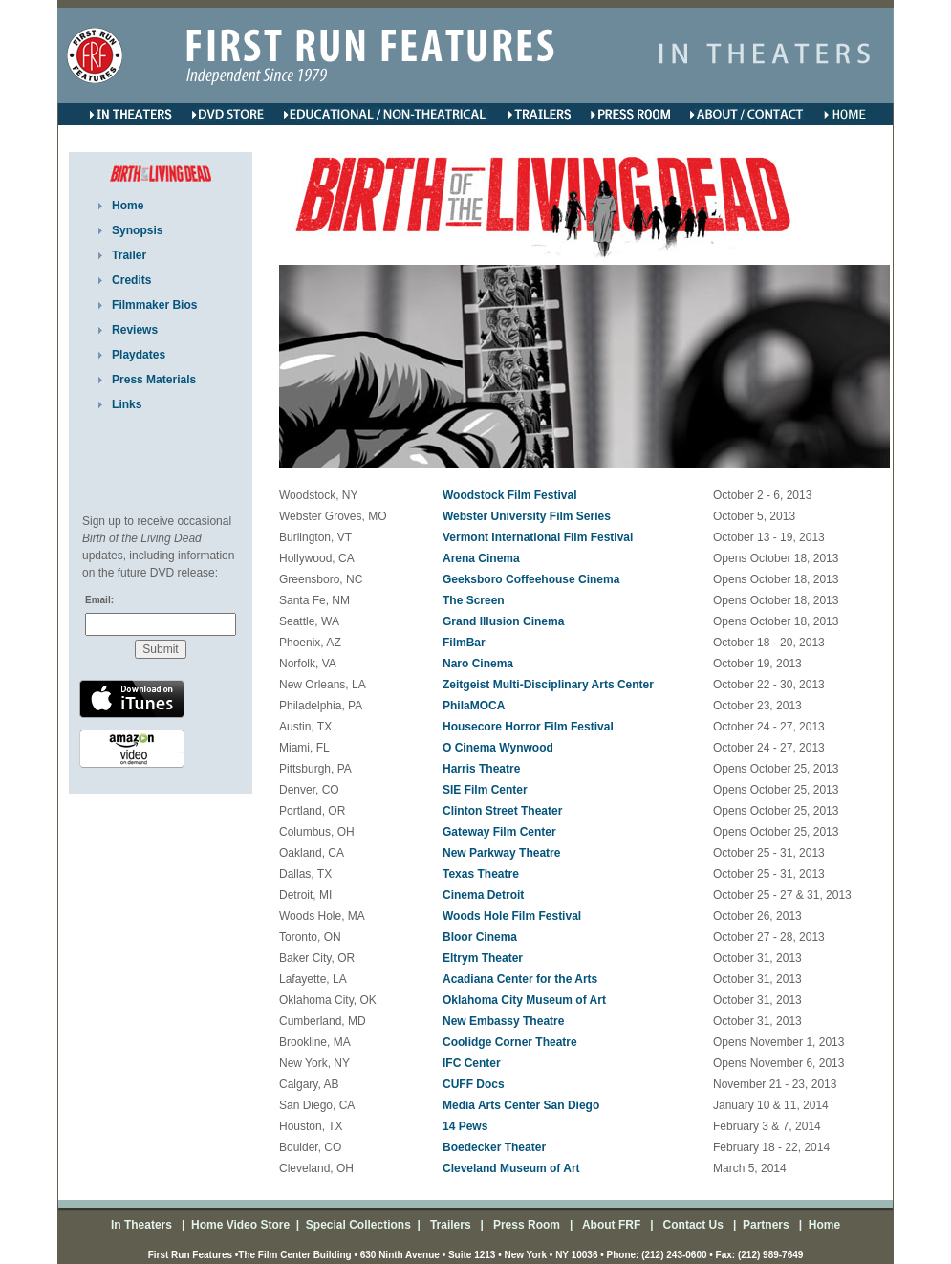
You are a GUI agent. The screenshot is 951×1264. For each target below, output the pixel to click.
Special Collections (356, 1224)
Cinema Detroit (483, 895)
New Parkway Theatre (501, 853)
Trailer (129, 255)
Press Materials (154, 379)
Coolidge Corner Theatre (510, 1042)
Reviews (135, 330)
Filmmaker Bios (154, 305)
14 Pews (465, 1126)
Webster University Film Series (527, 516)
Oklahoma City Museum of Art (524, 1000)
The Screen (474, 600)
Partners (764, 1224)
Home (127, 205)
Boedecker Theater (494, 1147)
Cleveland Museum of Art (511, 1168)
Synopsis (137, 230)
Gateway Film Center (499, 832)
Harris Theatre (481, 768)
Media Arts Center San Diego (521, 1105)
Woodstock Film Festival (509, 495)
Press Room (523, 1224)
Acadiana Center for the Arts (520, 979)
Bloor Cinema (480, 937)
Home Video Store (240, 1224)
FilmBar (464, 642)
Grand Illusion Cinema (503, 621)
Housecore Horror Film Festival (528, 726)
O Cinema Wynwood (498, 747)
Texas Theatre (481, 874)
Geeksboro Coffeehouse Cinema (531, 579)
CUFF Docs (474, 1084)
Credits (131, 280)
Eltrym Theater (483, 958)
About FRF (609, 1224)
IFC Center (472, 1063)
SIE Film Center (485, 789)
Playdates (138, 354)
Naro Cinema (478, 663)
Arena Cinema (481, 558)
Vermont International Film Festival (538, 537)
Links (126, 404)
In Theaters (143, 1224)
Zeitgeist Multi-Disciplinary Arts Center (548, 684)
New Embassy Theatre (503, 1021)
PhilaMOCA (474, 705)
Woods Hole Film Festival (512, 916)
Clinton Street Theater (502, 810)
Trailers (452, 1224)
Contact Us (691, 1224)
